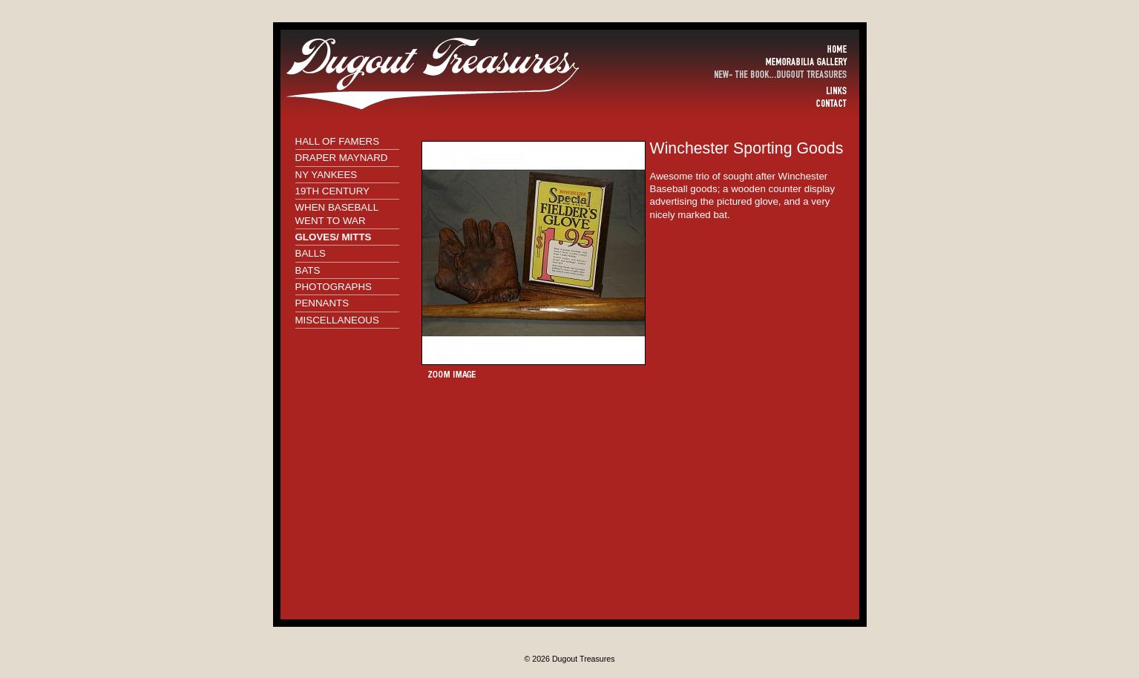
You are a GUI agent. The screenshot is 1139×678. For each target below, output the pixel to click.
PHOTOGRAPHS (333, 286)
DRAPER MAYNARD (341, 157)
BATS (308, 270)
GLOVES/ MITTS (333, 237)
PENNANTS (322, 303)
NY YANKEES (326, 174)
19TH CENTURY (332, 191)
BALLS (310, 253)
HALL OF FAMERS (337, 141)
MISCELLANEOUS (337, 320)
